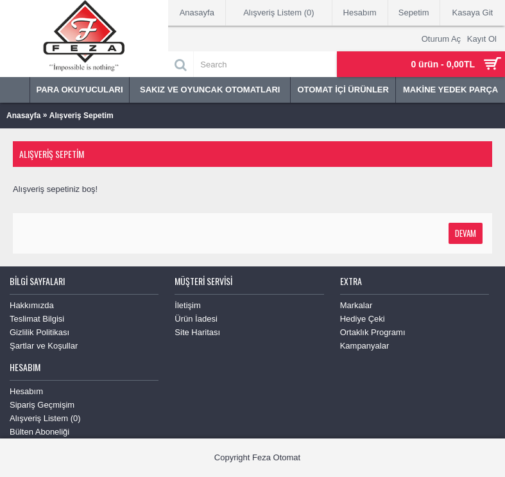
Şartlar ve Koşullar (44, 346)
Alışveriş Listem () (45, 418)
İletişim (187, 305)
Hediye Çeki (362, 319)
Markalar (356, 305)
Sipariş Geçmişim (42, 405)
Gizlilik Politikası (39, 332)
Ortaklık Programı (373, 332)
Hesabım (26, 391)
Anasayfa (23, 115)
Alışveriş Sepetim (81, 115)
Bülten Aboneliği (39, 432)
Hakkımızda (32, 305)
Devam (465, 233)
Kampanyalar (364, 346)
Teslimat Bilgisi (37, 319)
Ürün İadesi (196, 319)
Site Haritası (197, 332)
